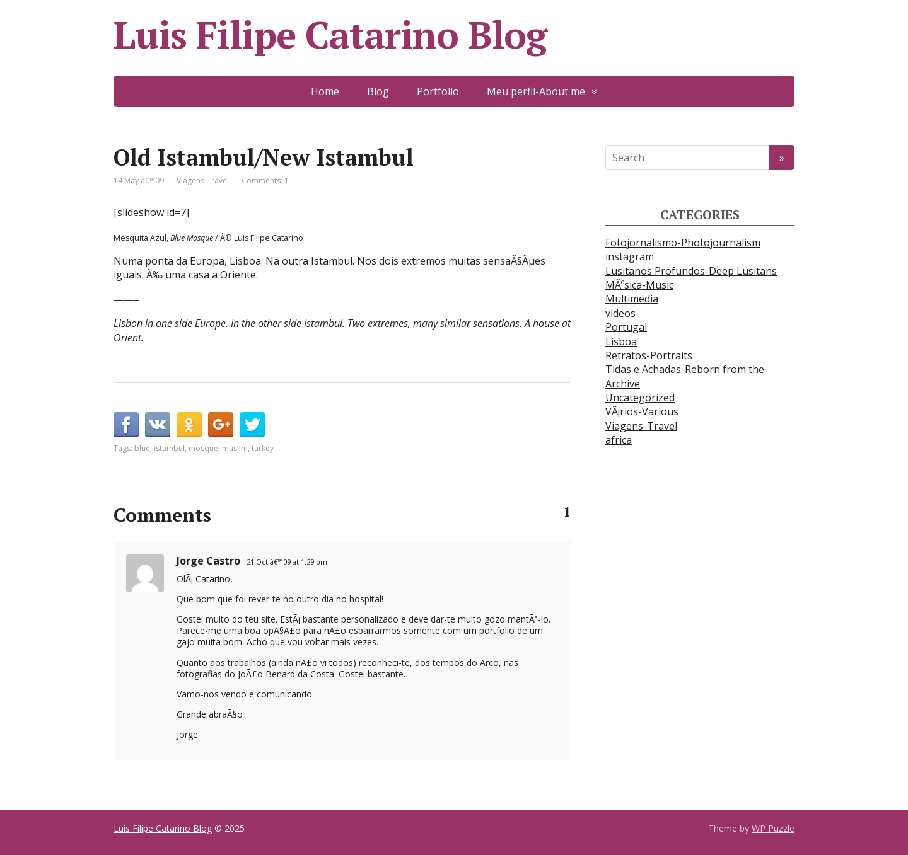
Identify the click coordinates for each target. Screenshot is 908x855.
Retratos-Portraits (648, 355)
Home (325, 91)
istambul (169, 448)
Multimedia (631, 299)
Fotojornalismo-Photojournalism (682, 243)
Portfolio (438, 91)
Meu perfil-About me (536, 91)
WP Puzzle (773, 828)
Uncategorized (640, 398)
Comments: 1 (265, 180)
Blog (378, 91)
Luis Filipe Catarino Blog (330, 34)
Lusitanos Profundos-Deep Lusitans (691, 271)
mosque (203, 448)
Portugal (626, 327)
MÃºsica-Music (639, 285)
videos (620, 313)
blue (142, 448)
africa (618, 440)
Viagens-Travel (203, 180)
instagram (629, 256)
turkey (263, 448)
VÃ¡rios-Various (641, 411)
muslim (235, 448)
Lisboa (621, 341)
